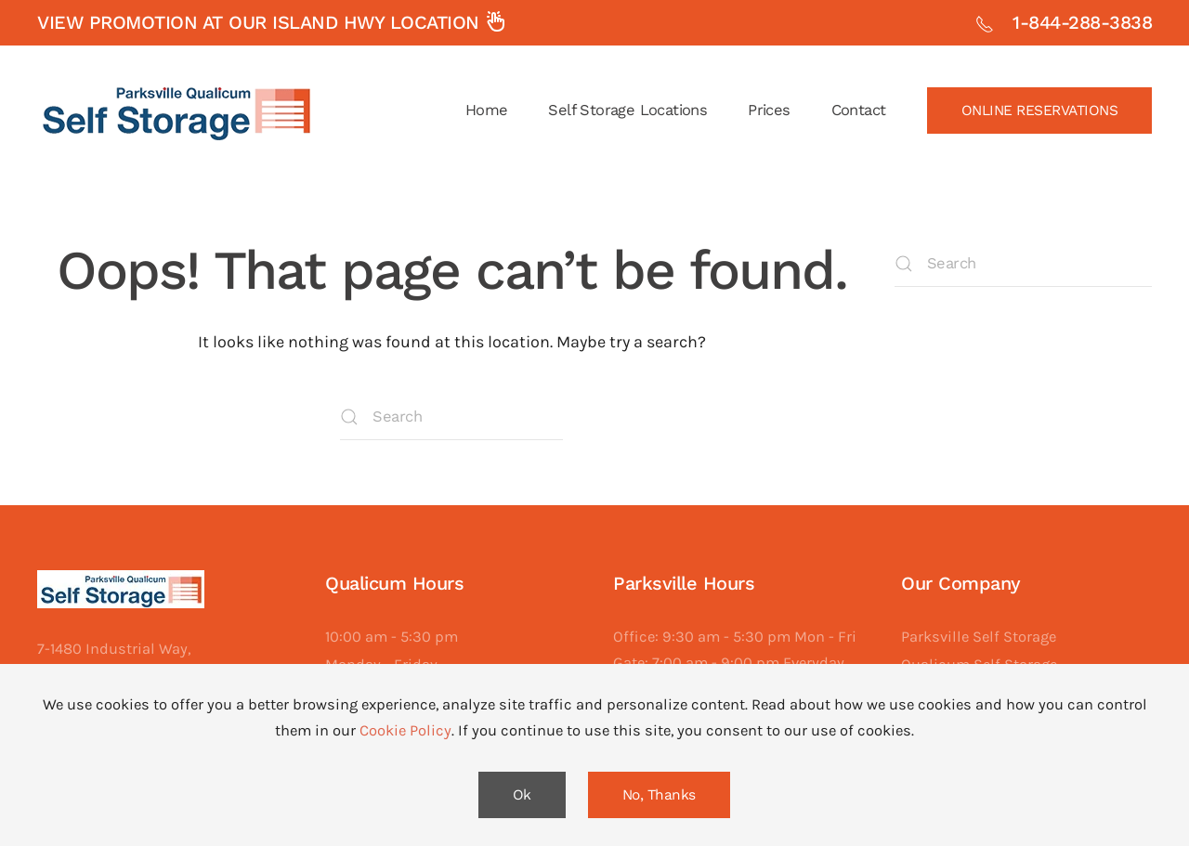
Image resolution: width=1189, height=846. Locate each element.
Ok (522, 795)
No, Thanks (659, 795)
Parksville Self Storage (978, 636)
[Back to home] (176, 110)
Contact (858, 110)
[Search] (451, 417)
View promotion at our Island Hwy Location (272, 22)
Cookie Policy (405, 730)
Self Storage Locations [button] (627, 110)
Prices (769, 110)
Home (486, 110)
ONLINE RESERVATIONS (1039, 110)
